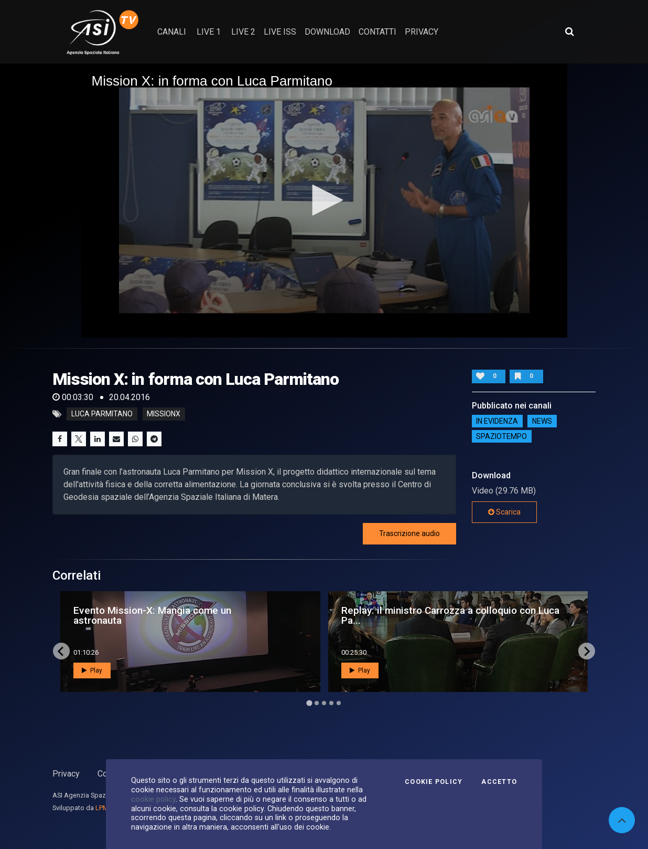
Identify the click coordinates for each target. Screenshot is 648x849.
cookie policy (153, 799)
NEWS (542, 421)
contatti (377, 32)
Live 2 (243, 32)
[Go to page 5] (339, 703)
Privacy (66, 774)
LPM (102, 808)
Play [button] (92, 670)
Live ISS (280, 32)
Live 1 (209, 32)
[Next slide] (586, 651)
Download (327, 32)
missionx (163, 414)
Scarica (504, 512)
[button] (324, 200)
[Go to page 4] (331, 703)
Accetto (499, 782)
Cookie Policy (433, 782)
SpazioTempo (501, 436)
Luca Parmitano (102, 414)
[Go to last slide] (61, 651)
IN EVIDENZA (497, 421)
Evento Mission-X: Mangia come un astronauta (152, 615)
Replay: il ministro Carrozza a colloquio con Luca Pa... (450, 615)
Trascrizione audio (409, 533)
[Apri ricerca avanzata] (569, 31)
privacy (421, 32)
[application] (324, 200)
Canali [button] (171, 32)
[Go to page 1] (309, 703)
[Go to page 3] (324, 703)
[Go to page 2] (317, 703)
